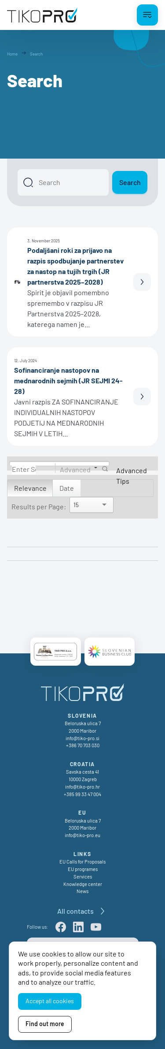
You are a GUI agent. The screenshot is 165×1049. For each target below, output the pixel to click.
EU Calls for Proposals (82, 861)
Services (82, 876)
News (82, 891)
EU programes (83, 869)
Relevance (30, 488)
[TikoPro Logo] (42, 14)
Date (66, 488)
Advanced (75, 469)
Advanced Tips (131, 475)
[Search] (63, 182)
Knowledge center (82, 884)
